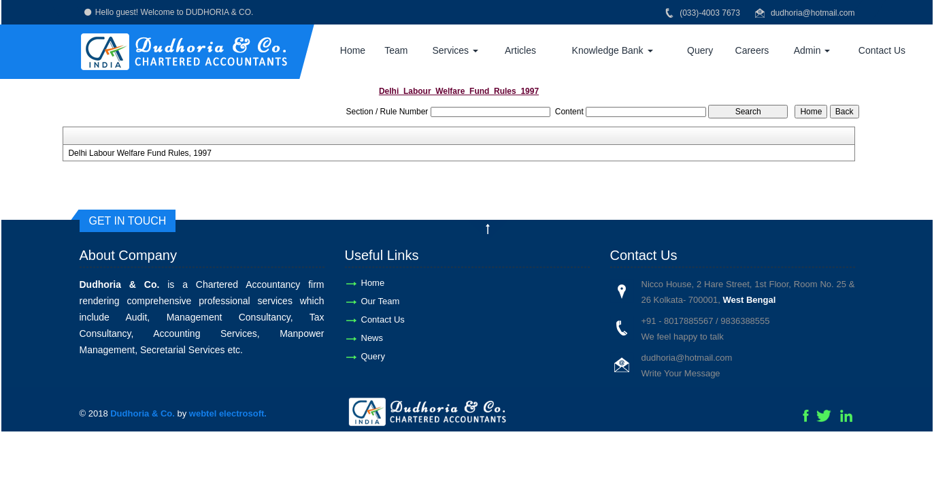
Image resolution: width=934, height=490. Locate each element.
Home (352, 50)
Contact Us (881, 50)
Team (395, 50)
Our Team (380, 301)
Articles (520, 50)
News (372, 338)
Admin (812, 50)
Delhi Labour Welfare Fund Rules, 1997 (140, 153)
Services (455, 50)
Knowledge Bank (612, 50)
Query (700, 50)
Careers (752, 50)
